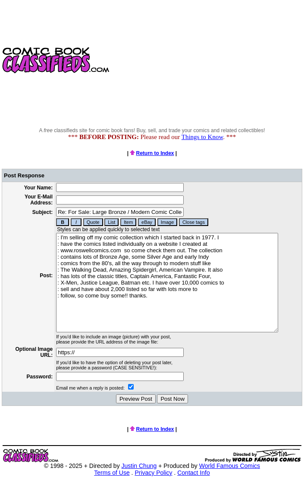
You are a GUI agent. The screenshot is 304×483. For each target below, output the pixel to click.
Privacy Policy (153, 472)
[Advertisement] (207, 60)
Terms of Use (111, 472)
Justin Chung (139, 465)
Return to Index (152, 153)
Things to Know (202, 136)
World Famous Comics (229, 465)
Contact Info (193, 472)
